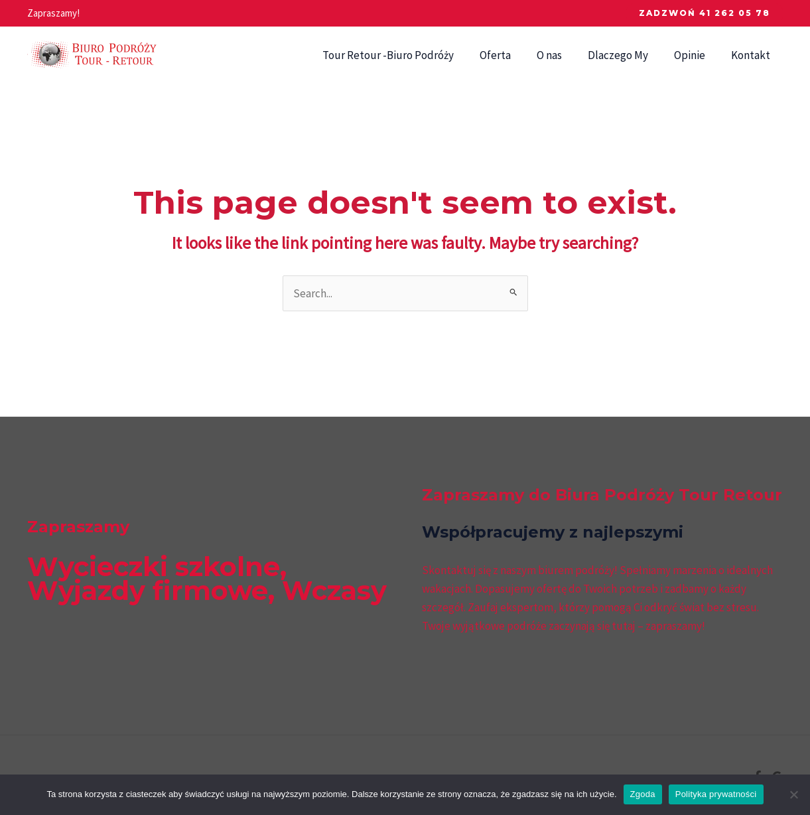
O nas (561, 55)
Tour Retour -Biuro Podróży (406, 55)
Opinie (694, 55)
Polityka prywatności (716, 794)
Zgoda (642, 794)
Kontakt (752, 55)
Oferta (510, 55)
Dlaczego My (626, 55)
